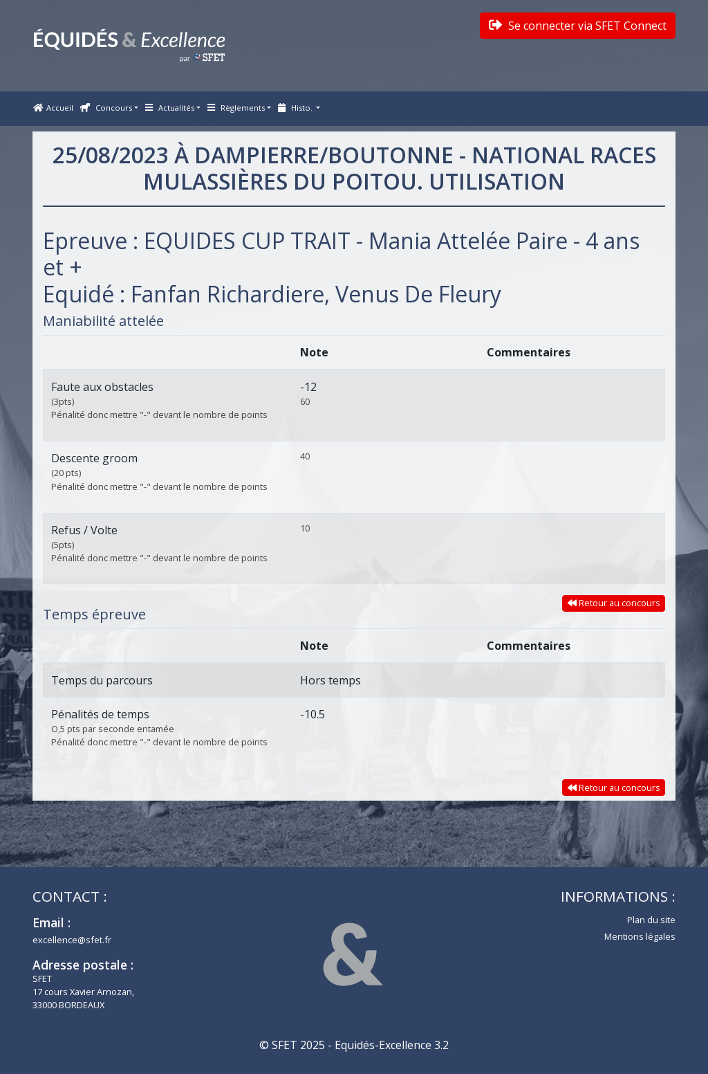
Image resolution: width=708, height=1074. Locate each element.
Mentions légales (640, 936)
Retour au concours (614, 603)
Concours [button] (106, 107)
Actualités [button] (169, 107)
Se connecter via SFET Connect (578, 25)
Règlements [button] (236, 107)
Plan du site (651, 919)
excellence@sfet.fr (71, 940)
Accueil (53, 107)
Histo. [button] (296, 107)
